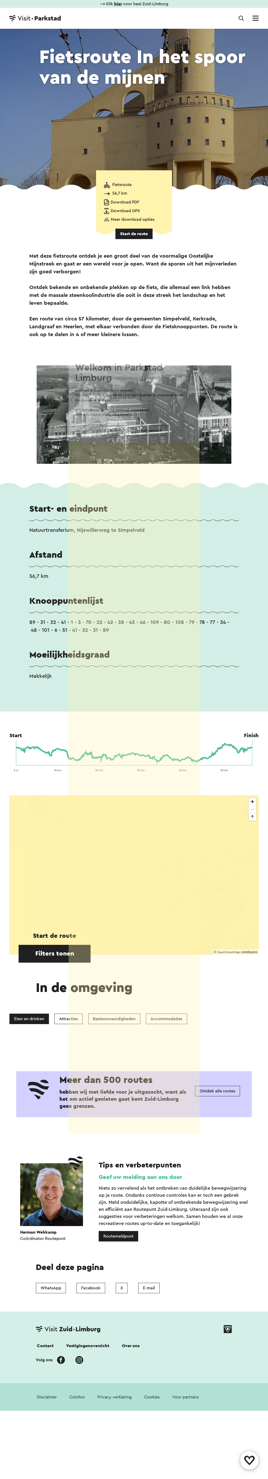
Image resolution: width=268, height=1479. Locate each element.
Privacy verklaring (114, 1476)
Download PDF (125, 202)
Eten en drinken (29, 1019)
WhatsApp (51, 1366)
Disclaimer (47, 1476)
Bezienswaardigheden (114, 1019)
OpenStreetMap (228, 952)
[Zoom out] (252, 809)
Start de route (134, 234)
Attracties (68, 1019)
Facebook (90, 1366)
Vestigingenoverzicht (87, 1424)
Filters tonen (54, 954)
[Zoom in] (252, 801)
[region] (134, 875)
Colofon (77, 1476)
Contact (45, 1424)
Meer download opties (132, 219)
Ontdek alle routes (217, 1169)
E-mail (149, 1366)
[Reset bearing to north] (252, 817)
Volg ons (44, 1438)
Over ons (130, 1424)
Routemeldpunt (118, 1315)
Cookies (152, 1476)
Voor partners (185, 1476)
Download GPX (125, 211)
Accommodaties (166, 1019)
